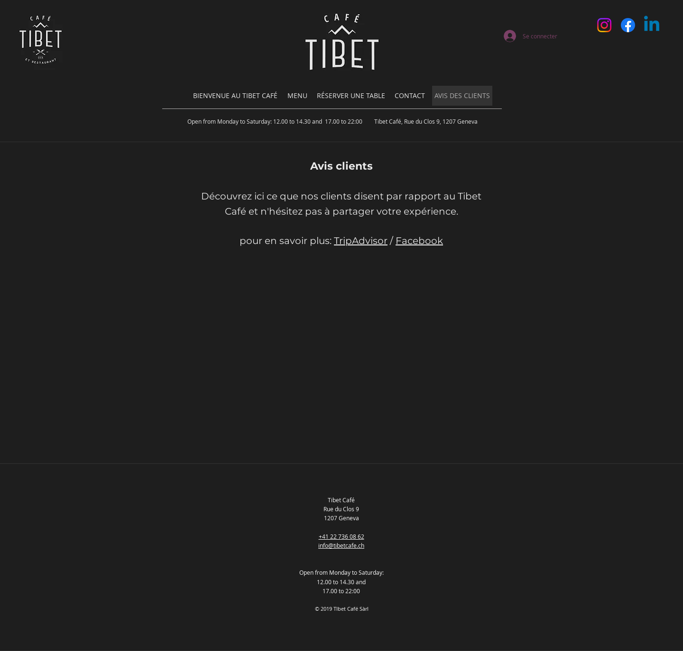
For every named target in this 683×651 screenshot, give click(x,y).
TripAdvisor (361, 240)
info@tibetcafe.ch (341, 545)
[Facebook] (627, 25)
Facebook (419, 240)
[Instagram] (604, 25)
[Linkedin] (651, 25)
